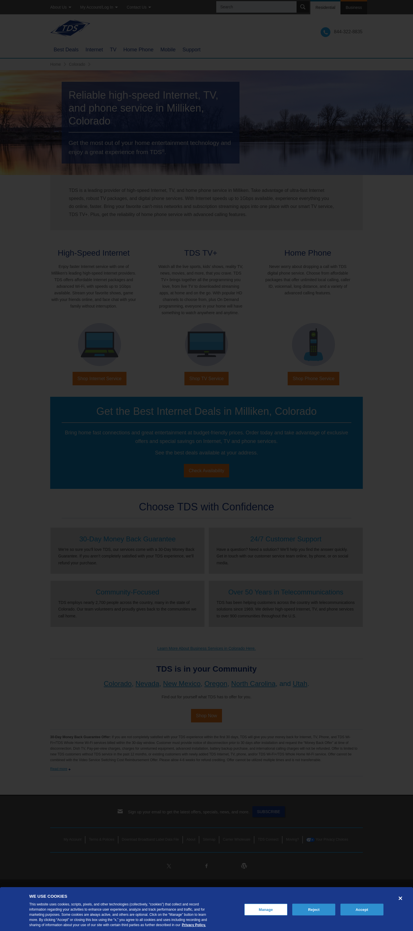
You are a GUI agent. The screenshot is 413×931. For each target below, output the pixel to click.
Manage (266, 909)
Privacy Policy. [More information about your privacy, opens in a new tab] (194, 925)
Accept (362, 909)
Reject (314, 909)
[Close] (400, 898)
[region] (206, 909)
